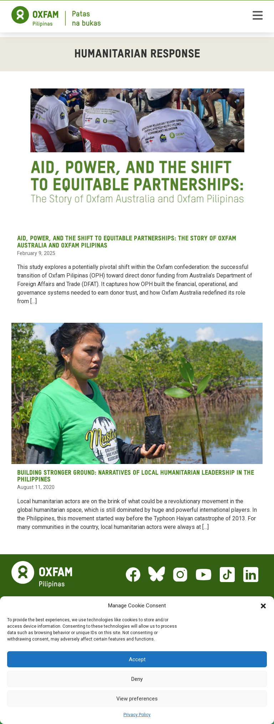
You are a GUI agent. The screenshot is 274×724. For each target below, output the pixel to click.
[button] (263, 605)
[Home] (56, 16)
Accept (137, 659)
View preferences (137, 698)
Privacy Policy (137, 714)
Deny (137, 679)
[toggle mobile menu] (258, 16)
